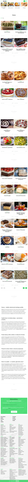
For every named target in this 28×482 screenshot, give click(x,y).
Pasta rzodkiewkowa (4, 460)
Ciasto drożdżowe (12, 435)
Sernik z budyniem (12, 434)
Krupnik (19, 435)
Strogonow (2, 469)
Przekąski (20, 417)
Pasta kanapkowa (3, 425)
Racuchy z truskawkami (21, 229)
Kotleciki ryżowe (20, 442)
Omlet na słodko (3, 423)
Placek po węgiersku (3, 468)
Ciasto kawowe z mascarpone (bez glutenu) (20, 179)
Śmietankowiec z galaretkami (7, 147)
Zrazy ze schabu (12, 429)
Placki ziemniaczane (12, 425)
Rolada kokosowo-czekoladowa (7, 131)
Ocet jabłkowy (20, 457)
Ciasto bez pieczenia (12, 440)
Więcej (9, 408)
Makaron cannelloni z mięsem (14, 478)
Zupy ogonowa (20, 422)
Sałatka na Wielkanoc (4, 440)
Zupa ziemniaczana (21, 427)
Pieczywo (11, 417)
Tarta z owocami (12, 456)
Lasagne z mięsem (21, 472)
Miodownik (11, 442)
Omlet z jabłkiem (3, 427)
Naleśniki (2, 426)
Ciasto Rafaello (12, 438)
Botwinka (2, 456)
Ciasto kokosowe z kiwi (21, 147)
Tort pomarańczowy (20, 264)
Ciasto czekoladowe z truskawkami (21, 131)
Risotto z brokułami (21, 438)
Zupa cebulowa (20, 432)
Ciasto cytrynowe (12, 441)
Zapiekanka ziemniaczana (22, 469)
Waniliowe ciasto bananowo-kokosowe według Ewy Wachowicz (7, 230)
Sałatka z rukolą (3, 439)
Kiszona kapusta (20, 456)
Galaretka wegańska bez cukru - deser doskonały (20, 32)
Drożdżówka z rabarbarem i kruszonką (7, 82)
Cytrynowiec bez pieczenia (20, 195)
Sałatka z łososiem (3, 436)
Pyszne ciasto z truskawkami (7, 178)
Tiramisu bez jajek (7, 195)
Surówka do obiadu (3, 434)
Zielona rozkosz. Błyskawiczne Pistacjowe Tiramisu (20, 282)
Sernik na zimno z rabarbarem (7, 99)
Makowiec (11, 439)
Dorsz (10, 427)
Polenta (19, 443)
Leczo (1, 467)
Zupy (1, 419)
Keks (10, 453)
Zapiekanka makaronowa (13, 428)
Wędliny (19, 419)
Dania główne (3, 416)
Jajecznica (2, 422)
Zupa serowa (20, 428)
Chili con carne (3, 471)
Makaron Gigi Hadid (12, 475)
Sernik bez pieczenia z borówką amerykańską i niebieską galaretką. (7, 50)
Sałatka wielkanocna (4, 453)
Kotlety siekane (12, 426)
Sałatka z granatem (3, 442)
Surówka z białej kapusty (4, 443)
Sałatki (11, 419)
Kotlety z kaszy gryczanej (21, 436)
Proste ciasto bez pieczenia (7, 281)
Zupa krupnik (20, 424)
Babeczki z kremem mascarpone (7, 264)
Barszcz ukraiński (20, 425)
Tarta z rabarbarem (20, 99)
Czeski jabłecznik (21, 82)
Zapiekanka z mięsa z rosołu (22, 471)
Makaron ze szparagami (4, 459)
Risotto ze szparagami (21, 439)
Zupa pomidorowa (21, 431)
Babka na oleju (12, 437)
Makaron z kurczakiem (13, 424)
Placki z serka (3, 428)
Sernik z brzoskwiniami (4, 461)
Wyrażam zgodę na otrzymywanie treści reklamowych (9, 404)
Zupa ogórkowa (20, 430)
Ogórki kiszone (20, 458)
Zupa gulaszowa (20, 429)
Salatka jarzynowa (3, 438)
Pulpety (11, 423)
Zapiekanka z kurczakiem (22, 468)
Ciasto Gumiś (7, 212)
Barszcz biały (20, 426)
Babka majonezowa (12, 458)
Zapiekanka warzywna (21, 470)
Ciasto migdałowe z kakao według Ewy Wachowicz (20, 49)
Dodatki (2, 417)
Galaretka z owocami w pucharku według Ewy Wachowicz (21, 213)
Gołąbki (19, 434)
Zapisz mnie (14, 411)
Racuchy (2, 424)
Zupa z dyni (20, 423)
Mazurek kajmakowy (12, 457)
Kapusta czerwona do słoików (22, 462)
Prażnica (2, 432)
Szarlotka (11, 436)
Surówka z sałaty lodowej (4, 435)
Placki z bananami (3, 431)
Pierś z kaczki (11, 422)
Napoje (19, 416)
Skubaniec (11, 443)
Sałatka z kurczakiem (4, 437)
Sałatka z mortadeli (3, 441)
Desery (7, 31)
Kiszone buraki (20, 461)
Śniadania (11, 416)
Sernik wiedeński (3, 462)
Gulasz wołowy (3, 470)
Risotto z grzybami (21, 437)
